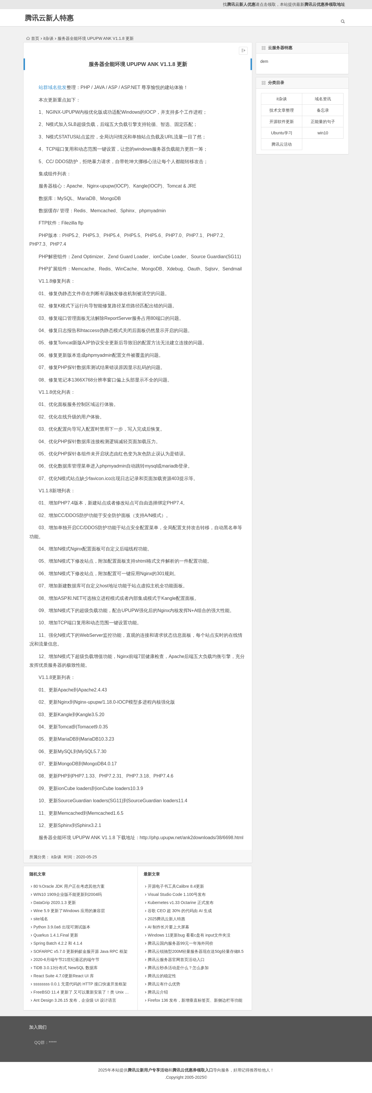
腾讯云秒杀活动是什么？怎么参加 (178, 967)
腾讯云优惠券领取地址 (324, 4)
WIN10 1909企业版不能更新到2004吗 (67, 894)
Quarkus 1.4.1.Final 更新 (55, 935)
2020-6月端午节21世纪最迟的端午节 (66, 959)
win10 (322, 133)
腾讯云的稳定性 (162, 975)
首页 (32, 38)
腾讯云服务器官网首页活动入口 (176, 959)
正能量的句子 (323, 121)
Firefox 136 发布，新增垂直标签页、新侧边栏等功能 (195, 1000)
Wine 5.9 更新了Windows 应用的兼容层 (69, 910)
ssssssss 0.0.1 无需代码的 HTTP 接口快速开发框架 (80, 984)
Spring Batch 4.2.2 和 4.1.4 (57, 943)
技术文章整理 (281, 110)
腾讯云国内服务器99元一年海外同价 (180, 943)
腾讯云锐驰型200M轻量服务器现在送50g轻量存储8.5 (196, 951)
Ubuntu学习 (281, 133)
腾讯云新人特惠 (49, 18)
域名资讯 (323, 99)
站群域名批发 (53, 87)
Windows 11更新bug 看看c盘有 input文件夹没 (189, 935)
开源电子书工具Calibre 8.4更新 (176, 886)
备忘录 (323, 110)
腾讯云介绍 (158, 992)
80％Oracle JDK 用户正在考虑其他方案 (69, 886)
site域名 (40, 919)
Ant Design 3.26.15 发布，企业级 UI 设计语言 (74, 1000)
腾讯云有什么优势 (164, 984)
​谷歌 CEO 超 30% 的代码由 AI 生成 (180, 910)
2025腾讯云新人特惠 (166, 919)
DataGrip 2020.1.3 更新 (54, 902)
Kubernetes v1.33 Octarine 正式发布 (180, 902)
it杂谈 (48, 38)
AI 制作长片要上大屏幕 (168, 927)
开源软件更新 (281, 121)
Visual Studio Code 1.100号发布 (177, 894)
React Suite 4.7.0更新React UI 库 (63, 975)
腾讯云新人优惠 (241, 4)
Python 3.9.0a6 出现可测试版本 (61, 927)
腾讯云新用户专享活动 (148, 1070)
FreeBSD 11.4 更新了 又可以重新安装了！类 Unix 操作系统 (87, 992)
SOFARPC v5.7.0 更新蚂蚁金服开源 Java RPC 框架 (80, 951)
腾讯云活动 (281, 144)
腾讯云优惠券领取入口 (192, 1070)
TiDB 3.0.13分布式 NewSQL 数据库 (65, 967)
